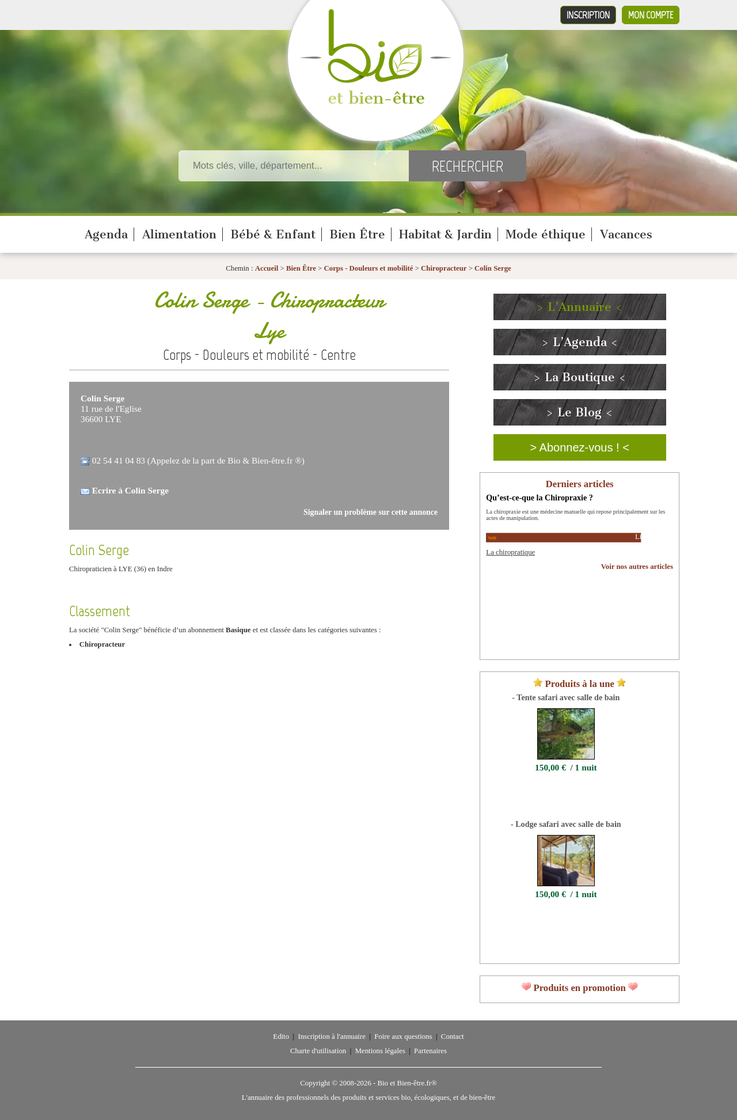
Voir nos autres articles (637, 567)
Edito (281, 1036)
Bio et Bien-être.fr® (406, 1083)
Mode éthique (546, 234)
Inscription (588, 15)
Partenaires (430, 1051)
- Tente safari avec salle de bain (566, 697)
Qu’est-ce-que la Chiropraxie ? (539, 497)
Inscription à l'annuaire (331, 1036)
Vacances (626, 234)
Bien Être (357, 234)
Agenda (106, 234)
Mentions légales (380, 1051)
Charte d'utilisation (318, 1051)
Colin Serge (492, 268)
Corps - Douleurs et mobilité (369, 268)
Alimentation (179, 234)
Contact (452, 1036)
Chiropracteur (443, 268)
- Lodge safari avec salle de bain (566, 824)
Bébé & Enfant (273, 234)
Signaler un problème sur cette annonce (370, 512)
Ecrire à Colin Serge (130, 490)
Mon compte (650, 15)
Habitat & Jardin (445, 234)
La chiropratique (510, 552)
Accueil (267, 268)
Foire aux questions (403, 1036)
